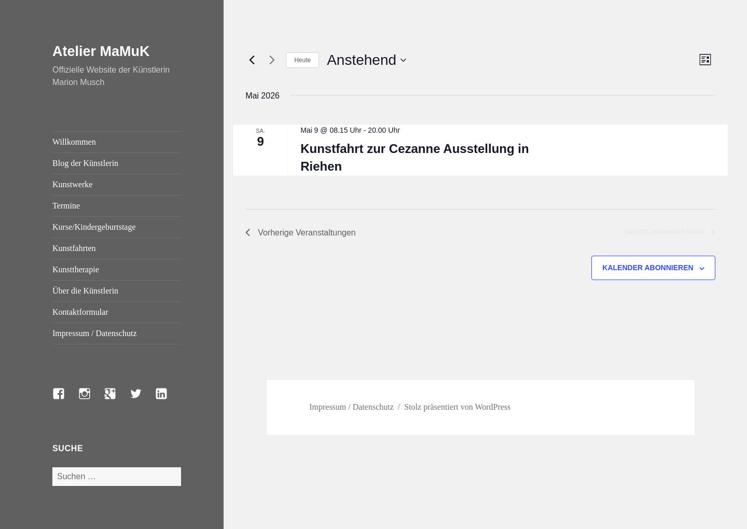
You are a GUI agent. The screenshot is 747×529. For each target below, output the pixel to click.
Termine (66, 205)
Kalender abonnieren (647, 267)
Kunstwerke (72, 184)
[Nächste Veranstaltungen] (272, 60)
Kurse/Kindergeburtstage (94, 226)
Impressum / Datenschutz (94, 333)
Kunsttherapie (75, 269)
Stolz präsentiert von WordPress (457, 406)
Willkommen (74, 141)
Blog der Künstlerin (85, 163)
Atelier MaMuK (101, 51)
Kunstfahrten (74, 248)
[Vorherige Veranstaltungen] (251, 60)
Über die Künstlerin (85, 290)
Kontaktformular (80, 312)
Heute (302, 60)
